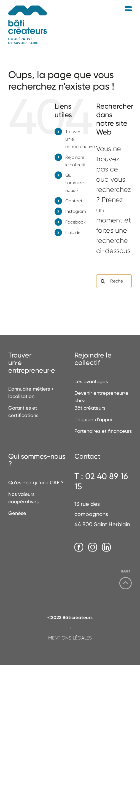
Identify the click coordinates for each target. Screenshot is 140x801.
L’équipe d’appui (93, 419)
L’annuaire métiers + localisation (31, 392)
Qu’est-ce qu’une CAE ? (36, 482)
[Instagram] (92, 547)
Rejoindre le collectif (93, 359)
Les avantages (91, 381)
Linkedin (73, 232)
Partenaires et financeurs (103, 431)
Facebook (75, 222)
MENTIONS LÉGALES (70, 638)
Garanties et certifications (23, 411)
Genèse (17, 513)
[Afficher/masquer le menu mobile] (128, 9)
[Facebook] (78, 547)
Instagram (75, 211)
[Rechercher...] (114, 281)
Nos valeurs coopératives (23, 497)
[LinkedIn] (106, 547)
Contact (73, 200)
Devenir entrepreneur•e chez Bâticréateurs (101, 400)
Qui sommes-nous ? (75, 183)
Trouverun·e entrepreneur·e (31, 362)
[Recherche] (103, 281)
